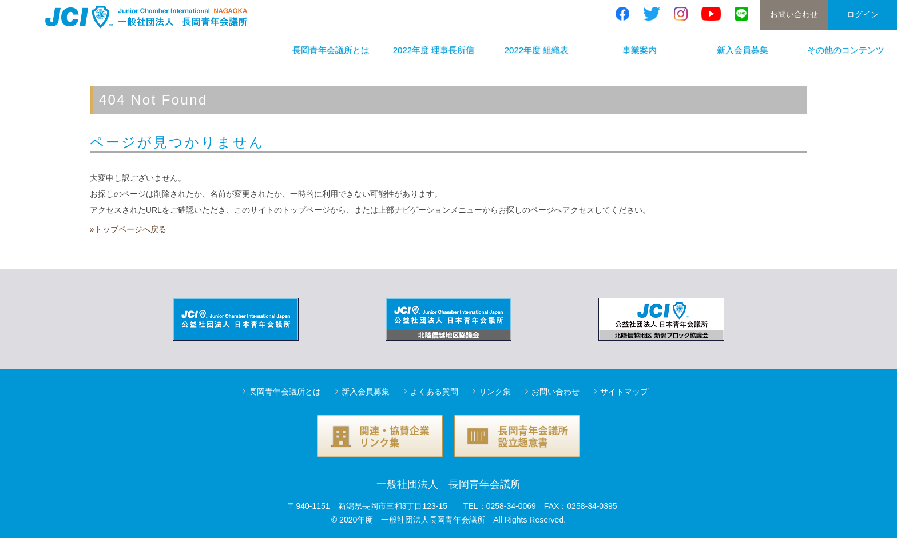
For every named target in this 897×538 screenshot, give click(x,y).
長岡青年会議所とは (331, 50)
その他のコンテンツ (845, 50)
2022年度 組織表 (537, 50)
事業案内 (639, 50)
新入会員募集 (742, 50)
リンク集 (495, 391)
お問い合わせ (794, 14)
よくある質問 (434, 391)
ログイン (863, 14)
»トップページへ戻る (128, 229)
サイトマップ (624, 391)
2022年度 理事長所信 (434, 50)
